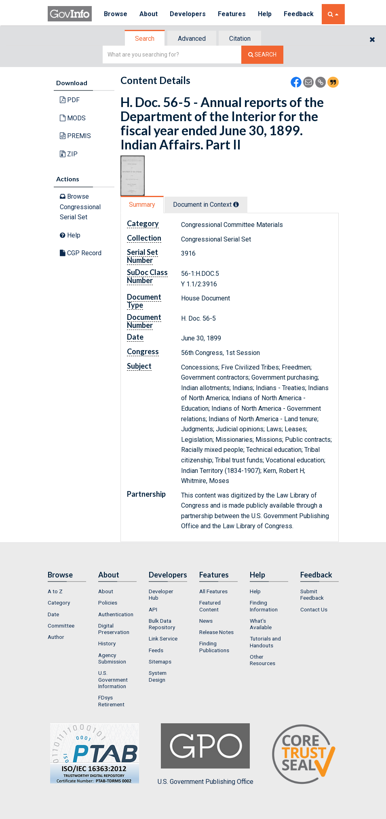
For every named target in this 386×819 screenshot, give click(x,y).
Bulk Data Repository (162, 623)
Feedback (299, 14)
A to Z (55, 591)
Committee (61, 625)
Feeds (156, 650)
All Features (213, 591)
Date (53, 614)
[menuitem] (67, 591)
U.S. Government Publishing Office (205, 754)
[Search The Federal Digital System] (262, 55)
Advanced (192, 38)
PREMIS (75, 136)
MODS (73, 118)
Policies (107, 602)
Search (144, 38)
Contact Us (313, 609)
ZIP (69, 154)
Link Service (163, 638)
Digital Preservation (113, 628)
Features (232, 14)
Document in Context (206, 204)
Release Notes (216, 632)
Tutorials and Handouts (265, 641)
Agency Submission (112, 658)
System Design (158, 676)
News (206, 620)
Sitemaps (160, 661)
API (153, 609)
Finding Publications (214, 646)
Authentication (115, 614)
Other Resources (262, 659)
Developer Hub (161, 594)
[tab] (145, 38)
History (107, 643)
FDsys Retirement (111, 700)
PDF (70, 100)
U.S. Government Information (113, 679)
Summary (142, 204)
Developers (188, 14)
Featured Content (210, 605)
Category (59, 602)
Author (56, 637)
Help (265, 14)
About (148, 14)
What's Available (261, 623)
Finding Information (264, 605)
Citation (240, 38)
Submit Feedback (312, 594)
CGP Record (80, 253)
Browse (115, 14)
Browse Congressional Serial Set (80, 207)
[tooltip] (236, 204)
